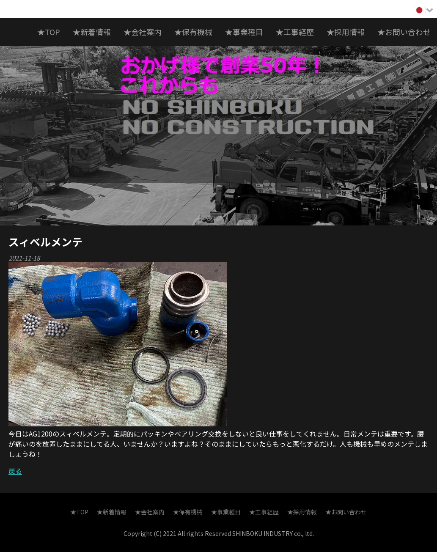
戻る (15, 471)
